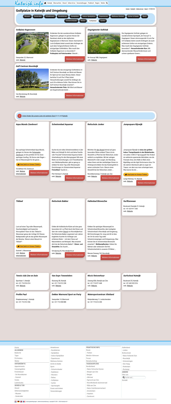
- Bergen (89, 375)
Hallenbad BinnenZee (97, 201)
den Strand (100, 150)
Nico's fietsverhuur (96, 275)
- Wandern (53, 375)
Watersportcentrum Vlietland (101, 294)
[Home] (45, 3)
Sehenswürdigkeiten (22, 391)
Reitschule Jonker (96, 124)
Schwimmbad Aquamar (62, 124)
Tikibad (19, 201)
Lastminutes (19, 383)
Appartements (20, 366)
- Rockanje (125, 369)
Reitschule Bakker (60, 201)
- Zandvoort (90, 396)
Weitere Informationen (74, 59)
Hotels (17, 380)
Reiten (83, 21)
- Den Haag (126, 364)
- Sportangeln (55, 386)
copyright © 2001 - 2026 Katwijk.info (58, 401)
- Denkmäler (19, 396)
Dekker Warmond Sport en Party (66, 294)
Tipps (17, 356)
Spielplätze (75, 16)
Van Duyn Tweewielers (62, 275)
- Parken (89, 353)
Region (97, 3)
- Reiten (53, 377)
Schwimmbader (71, 21)
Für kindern (18, 358)
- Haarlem (89, 394)
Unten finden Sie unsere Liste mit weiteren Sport (39, 116)
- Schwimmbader (56, 369)
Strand (64, 3)
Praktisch (91, 3)
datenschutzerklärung (43, 401)
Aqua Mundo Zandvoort (27, 124)
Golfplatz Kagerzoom (25, 29)
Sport (144, 16)
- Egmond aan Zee (92, 380)
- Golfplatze (54, 380)
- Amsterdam (90, 391)
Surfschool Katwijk (131, 275)
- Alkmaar (89, 377)
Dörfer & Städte (133, 16)
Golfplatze (92, 21)
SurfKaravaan (129, 201)
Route (88, 350)
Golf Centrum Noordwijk (27, 66)
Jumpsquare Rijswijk (132, 124)
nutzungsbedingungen (31, 401)
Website (22, 60)
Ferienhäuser (19, 372)
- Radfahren (54, 372)
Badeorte (18, 353)
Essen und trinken (56, 388)
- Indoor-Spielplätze (57, 356)
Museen (27, 16)
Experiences (103, 16)
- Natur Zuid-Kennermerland (95, 388)
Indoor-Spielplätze (89, 16)
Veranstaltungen (82, 3)
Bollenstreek (126, 353)
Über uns (125, 375)
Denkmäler (38, 16)
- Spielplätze (54, 353)
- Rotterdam (126, 367)
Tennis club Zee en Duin (27, 275)
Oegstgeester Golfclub (98, 29)
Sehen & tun (71, 3)
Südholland (126, 347)
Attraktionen (50, 16)
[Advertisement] (80, 105)
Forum (88, 358)
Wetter (103, 3)
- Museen (18, 394)
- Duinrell (18, 377)
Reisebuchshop (91, 361)
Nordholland (90, 366)
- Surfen (53, 383)
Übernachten (57, 3)
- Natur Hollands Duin (129, 356)
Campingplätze (20, 369)
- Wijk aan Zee (91, 385)
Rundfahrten (62, 16)
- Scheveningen (127, 361)
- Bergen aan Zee (92, 372)
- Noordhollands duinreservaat (96, 383)
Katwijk (49, 3)
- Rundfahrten (55, 350)
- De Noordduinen (21, 375)
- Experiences (55, 358)
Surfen (103, 21)
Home (17, 347)
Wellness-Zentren (118, 16)
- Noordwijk (126, 358)
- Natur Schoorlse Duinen (95, 369)
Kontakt (125, 380)
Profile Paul (21, 294)
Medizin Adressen (92, 356)
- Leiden (125, 350)
